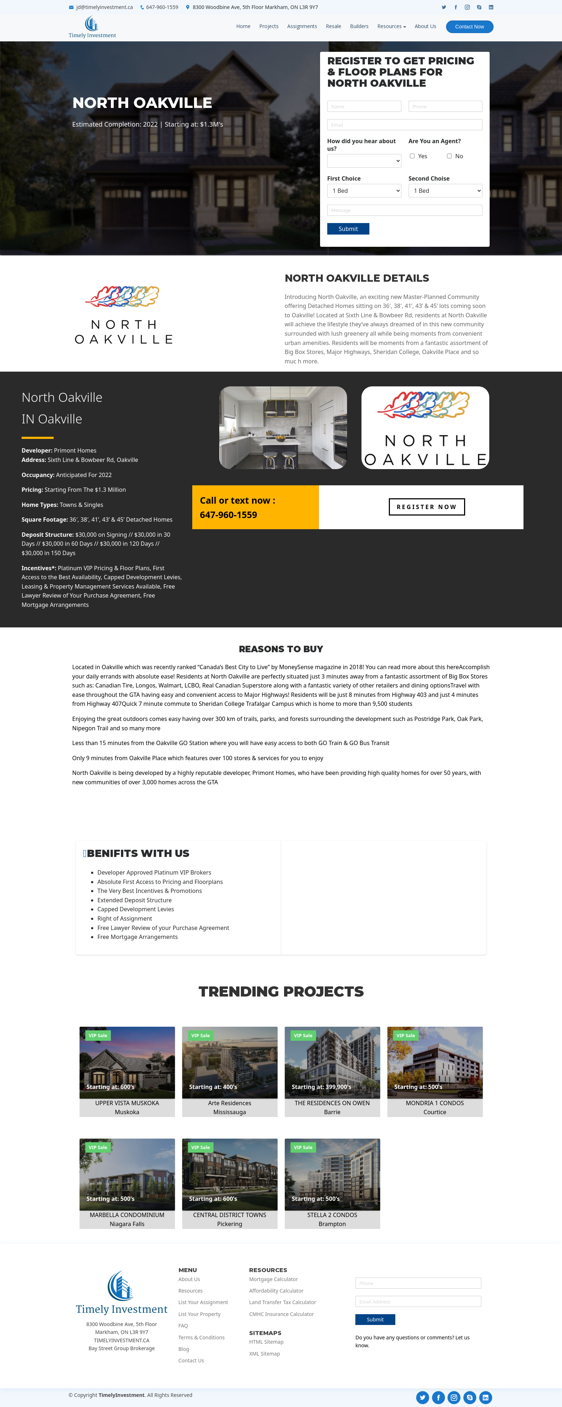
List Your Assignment (203, 1302)
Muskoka (127, 1112)
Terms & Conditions (202, 1337)
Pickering (229, 1224)
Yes (422, 156)
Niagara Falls (127, 1224)
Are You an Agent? (435, 141)
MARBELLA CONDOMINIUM (127, 1215)
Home (243, 26)
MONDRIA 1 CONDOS (435, 1103)
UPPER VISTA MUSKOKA (127, 1103)
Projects (268, 26)
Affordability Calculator (276, 1290)
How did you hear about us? (361, 145)
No (459, 156)
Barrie (332, 1112)
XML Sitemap (264, 1353)
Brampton (332, 1224)
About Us (425, 26)
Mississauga (229, 1112)
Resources (389, 26)
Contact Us (191, 1360)
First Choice (344, 178)
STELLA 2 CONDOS (332, 1215)
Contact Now (469, 26)
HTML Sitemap (266, 1341)
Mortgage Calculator (273, 1279)
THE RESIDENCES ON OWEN (332, 1103)
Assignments (302, 26)
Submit (348, 229)
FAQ (183, 1325)
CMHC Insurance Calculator (281, 1314)
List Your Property (200, 1314)
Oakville (60, 418)
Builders (359, 26)
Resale (333, 26)
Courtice (435, 1112)
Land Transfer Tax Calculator (282, 1302)
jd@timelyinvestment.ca (104, 7)
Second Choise (429, 178)
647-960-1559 (162, 7)
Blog (184, 1349)
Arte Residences (229, 1103)
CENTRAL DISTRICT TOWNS (229, 1215)
